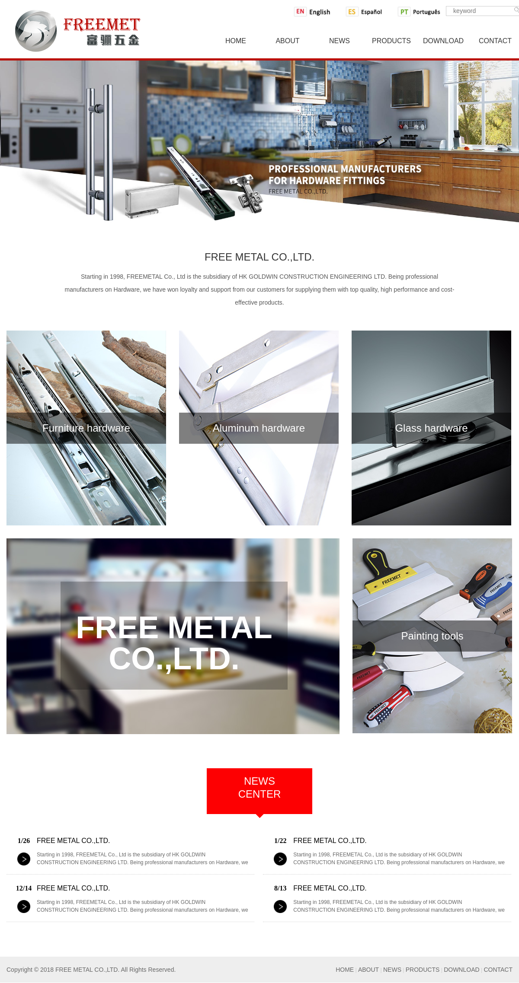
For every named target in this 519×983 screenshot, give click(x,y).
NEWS (392, 969)
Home (235, 41)
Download (443, 41)
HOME (345, 969)
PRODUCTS (423, 969)
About (287, 41)
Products (391, 41)
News (339, 41)
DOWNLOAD (461, 969)
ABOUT (368, 969)
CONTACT (498, 969)
